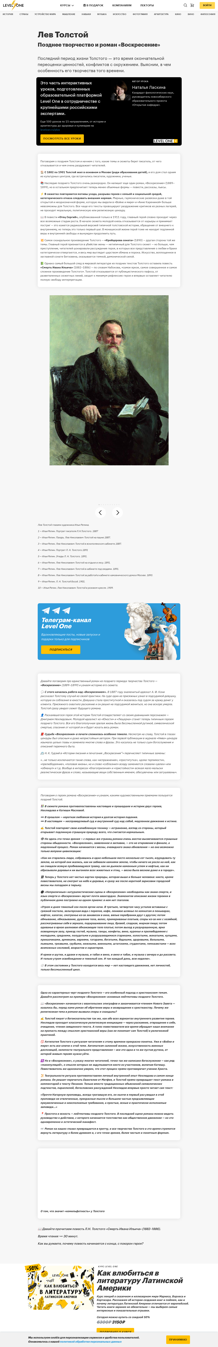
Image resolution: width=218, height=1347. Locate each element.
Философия (208, 14)
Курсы (65, 5)
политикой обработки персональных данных (91, 1341)
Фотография (140, 14)
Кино (178, 14)
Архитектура (161, 14)
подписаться (60, 649)
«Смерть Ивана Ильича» (123, 1228)
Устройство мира (45, 14)
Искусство (119, 14)
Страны (24, 14)
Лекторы (147, 5)
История (8, 14)
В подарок (93, 5)
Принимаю (178, 1339)
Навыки (86, 14)
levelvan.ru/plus (50, 129)
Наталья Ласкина (149, 87)
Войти (207, 5)
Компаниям (122, 5)
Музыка (101, 14)
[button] (101, 504)
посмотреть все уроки (62, 138)
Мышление (68, 14)
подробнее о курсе (115, 1332)
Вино (191, 14)
